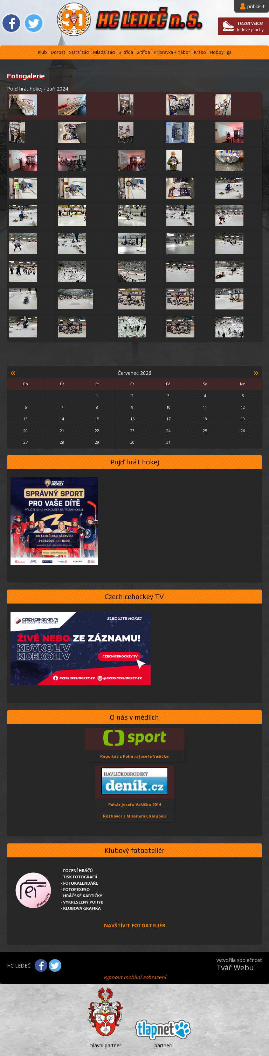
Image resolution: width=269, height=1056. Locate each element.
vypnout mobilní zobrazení (134, 977)
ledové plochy (250, 25)
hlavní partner (105, 1045)
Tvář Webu (235, 967)
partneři (163, 1045)
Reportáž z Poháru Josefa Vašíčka (134, 756)
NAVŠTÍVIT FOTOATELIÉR (134, 925)
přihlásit (256, 6)
